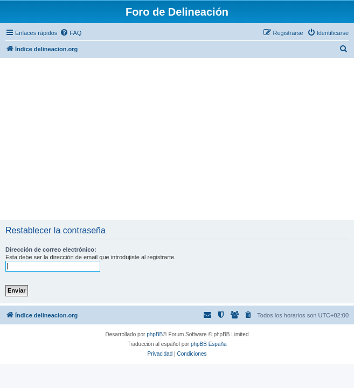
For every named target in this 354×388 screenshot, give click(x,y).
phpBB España (209, 344)
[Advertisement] (177, 139)
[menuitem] (70, 32)
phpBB (155, 334)
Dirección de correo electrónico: (50, 249)
